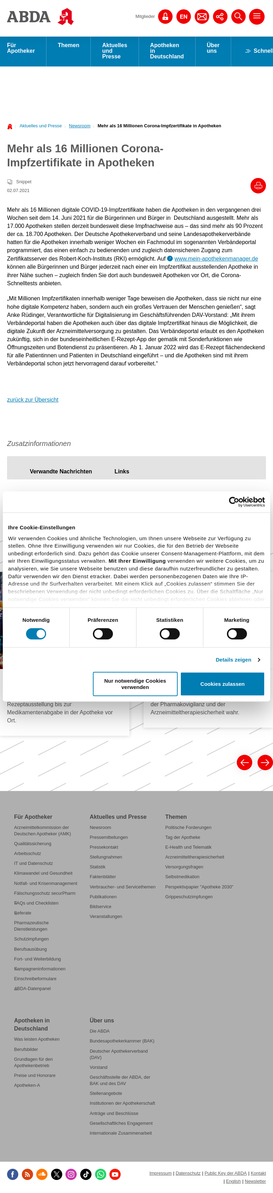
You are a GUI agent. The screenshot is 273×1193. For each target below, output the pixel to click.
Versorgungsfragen (184, 867)
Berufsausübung (30, 950)
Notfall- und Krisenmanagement (45, 884)
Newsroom (79, 126)
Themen (68, 46)
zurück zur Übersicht (32, 401)
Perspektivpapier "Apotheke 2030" (199, 888)
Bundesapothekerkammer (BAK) (122, 1042)
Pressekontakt (104, 848)
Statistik (98, 867)
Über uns (213, 49)
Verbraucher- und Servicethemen (122, 888)
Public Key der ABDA (225, 1174)
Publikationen (103, 897)
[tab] (61, 472)
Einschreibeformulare (35, 979)
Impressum (161, 1174)
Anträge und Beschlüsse (114, 1114)
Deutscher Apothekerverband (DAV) (119, 1055)
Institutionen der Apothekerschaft (122, 1104)
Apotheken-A (27, 1086)
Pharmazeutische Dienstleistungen (31, 927)
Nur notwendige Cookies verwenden (135, 684)
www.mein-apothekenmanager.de (216, 260)
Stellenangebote (106, 1094)
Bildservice (101, 907)
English (233, 1182)
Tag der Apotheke (182, 838)
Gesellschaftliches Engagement (121, 1124)
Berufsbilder (26, 1050)
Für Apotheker (21, 49)
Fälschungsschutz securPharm (45, 894)
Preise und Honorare (35, 1076)
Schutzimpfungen (31, 940)
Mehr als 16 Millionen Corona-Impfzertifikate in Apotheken (159, 126)
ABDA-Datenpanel (32, 989)
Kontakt (258, 1174)
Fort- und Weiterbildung (37, 960)
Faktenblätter (103, 878)
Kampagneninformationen (39, 969)
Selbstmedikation (182, 878)
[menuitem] (38, 126)
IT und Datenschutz (33, 864)
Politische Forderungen (188, 828)
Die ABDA (100, 1032)
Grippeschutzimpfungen (189, 897)
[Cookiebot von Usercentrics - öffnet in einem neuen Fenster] (234, 502)
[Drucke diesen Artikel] (258, 186)
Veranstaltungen (106, 917)
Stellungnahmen (106, 858)
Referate (22, 914)
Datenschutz (188, 1174)
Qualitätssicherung (32, 844)
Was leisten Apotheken (36, 1040)
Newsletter (255, 1182)
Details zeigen (233, 660)
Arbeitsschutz (27, 854)
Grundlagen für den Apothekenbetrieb (33, 1063)
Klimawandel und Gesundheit (43, 874)
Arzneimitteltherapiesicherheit (194, 858)
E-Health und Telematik (188, 848)
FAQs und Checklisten (36, 904)
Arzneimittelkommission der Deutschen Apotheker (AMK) (42, 831)
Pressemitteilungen (109, 838)
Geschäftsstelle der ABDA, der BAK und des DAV (120, 1081)
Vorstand (98, 1068)
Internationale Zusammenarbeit (121, 1134)
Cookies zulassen (223, 684)
